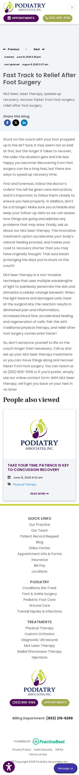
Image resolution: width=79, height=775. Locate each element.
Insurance (39, 559)
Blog (39, 542)
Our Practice (39, 524)
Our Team (39, 530)
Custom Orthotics (39, 634)
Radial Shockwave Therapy (39, 651)
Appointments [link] (21, 18)
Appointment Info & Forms (39, 553)
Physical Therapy (24, 484)
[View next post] (39, 49)
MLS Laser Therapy (39, 645)
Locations (39, 571)
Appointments (55, 703)
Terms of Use (38, 754)
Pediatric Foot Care (39, 599)
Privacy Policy (21, 749)
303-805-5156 (58, 18)
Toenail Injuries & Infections (39, 611)
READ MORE (39, 493)
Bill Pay (39, 565)
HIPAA (59, 749)
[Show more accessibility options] (9, 767)
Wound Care (39, 605)
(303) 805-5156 (23, 703)
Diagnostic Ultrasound (39, 639)
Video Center (40, 548)
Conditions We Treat (39, 588)
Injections (39, 657)
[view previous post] (11, 49)
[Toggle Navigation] (72, 7)
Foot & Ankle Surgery (39, 593)
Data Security (43, 749)
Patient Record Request (39, 536)
